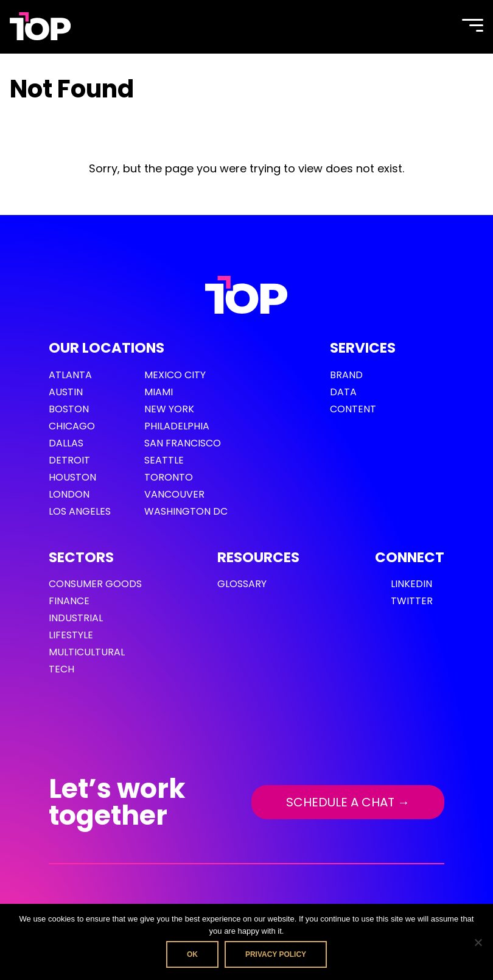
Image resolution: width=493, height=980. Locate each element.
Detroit (69, 460)
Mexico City (175, 375)
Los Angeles (80, 511)
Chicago (72, 426)
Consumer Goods (95, 584)
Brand (346, 375)
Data (343, 392)
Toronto (168, 477)
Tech (61, 669)
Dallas (66, 443)
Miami (158, 392)
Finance (69, 601)
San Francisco (182, 443)
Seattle (164, 460)
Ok (192, 954)
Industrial (76, 618)
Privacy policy (275, 954)
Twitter (412, 601)
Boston (69, 409)
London (69, 494)
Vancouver (174, 494)
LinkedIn (411, 584)
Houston (72, 477)
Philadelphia (176, 426)
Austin (66, 392)
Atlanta (70, 375)
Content (353, 409)
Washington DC (186, 511)
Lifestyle (71, 635)
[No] (478, 942)
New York (169, 409)
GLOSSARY (242, 584)
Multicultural (87, 652)
